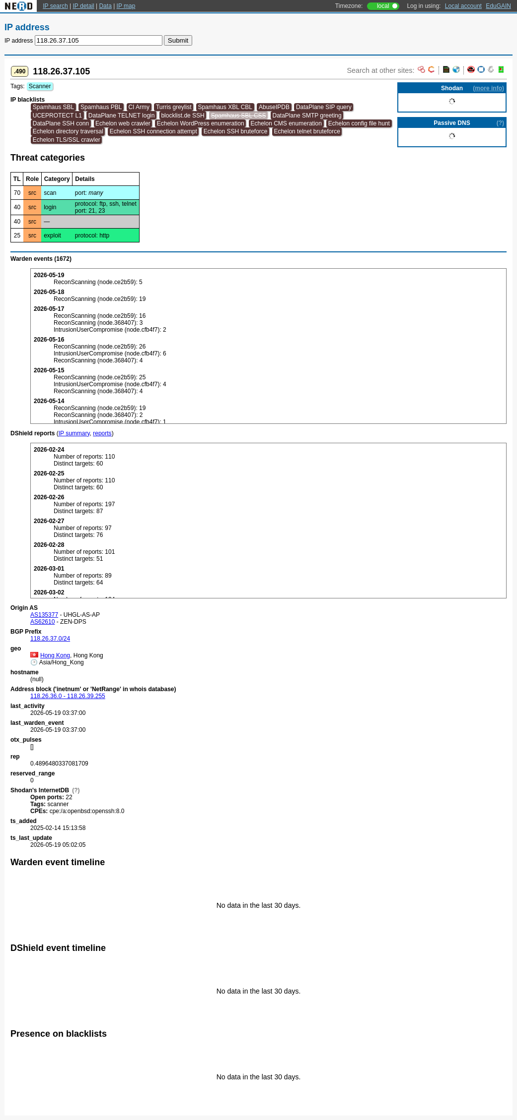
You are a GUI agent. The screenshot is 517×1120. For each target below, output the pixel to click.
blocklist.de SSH (182, 115)
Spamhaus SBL (53, 107)
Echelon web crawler (122, 123)
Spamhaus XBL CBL (225, 107)
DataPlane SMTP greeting (307, 115)
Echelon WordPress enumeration (200, 123)
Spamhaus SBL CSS (238, 115)
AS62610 (42, 621)
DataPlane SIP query (324, 107)
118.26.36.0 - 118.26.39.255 (67, 696)
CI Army (138, 107)
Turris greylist (174, 107)
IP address (18, 40)
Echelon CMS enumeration (286, 123)
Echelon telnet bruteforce (307, 131)
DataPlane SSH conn (61, 123)
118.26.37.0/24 (50, 638)
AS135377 (44, 614)
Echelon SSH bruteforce (236, 131)
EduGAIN (498, 5)
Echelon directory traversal (68, 131)
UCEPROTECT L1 (57, 115)
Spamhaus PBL (101, 107)
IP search (55, 5)
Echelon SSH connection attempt (153, 131)
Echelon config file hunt (359, 123)
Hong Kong (50, 655)
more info (488, 88)
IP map (126, 5)
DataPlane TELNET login (121, 115)
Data (105, 5)
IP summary (74, 433)
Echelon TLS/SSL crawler (66, 139)
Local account (463, 5)
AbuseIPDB (274, 107)
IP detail (83, 5)
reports (102, 433)
